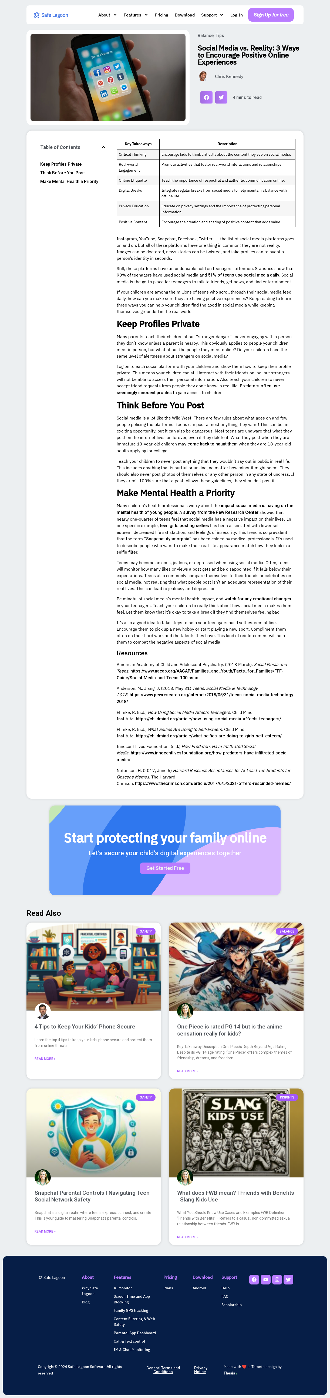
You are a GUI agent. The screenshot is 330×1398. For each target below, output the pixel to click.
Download (185, 15)
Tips (219, 35)
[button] (206, 97)
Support (212, 15)
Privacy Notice (200, 1370)
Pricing (161, 15)
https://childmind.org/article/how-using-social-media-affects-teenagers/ (208, 718)
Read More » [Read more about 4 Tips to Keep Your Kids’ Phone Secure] (45, 1059)
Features (136, 15)
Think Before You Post (62, 172)
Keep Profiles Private (61, 164)
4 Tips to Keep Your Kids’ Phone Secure (85, 1026)
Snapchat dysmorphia (167, 538)
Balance (206, 35)
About (107, 15)
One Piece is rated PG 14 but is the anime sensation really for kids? (229, 1030)
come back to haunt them (212, 444)
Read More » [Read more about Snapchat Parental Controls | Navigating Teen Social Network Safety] (45, 1231)
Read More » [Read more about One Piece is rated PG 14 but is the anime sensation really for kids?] (187, 1071)
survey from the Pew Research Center (220, 512)
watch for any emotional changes (257, 598)
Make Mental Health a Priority (69, 181)
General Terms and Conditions (163, 1370)
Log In (236, 15)
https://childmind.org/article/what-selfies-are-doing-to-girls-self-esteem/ (209, 735)
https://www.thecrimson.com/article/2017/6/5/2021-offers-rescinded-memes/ (213, 783)
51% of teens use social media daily (243, 275)
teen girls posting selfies (184, 525)
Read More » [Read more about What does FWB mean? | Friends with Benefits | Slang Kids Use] (187, 1237)
